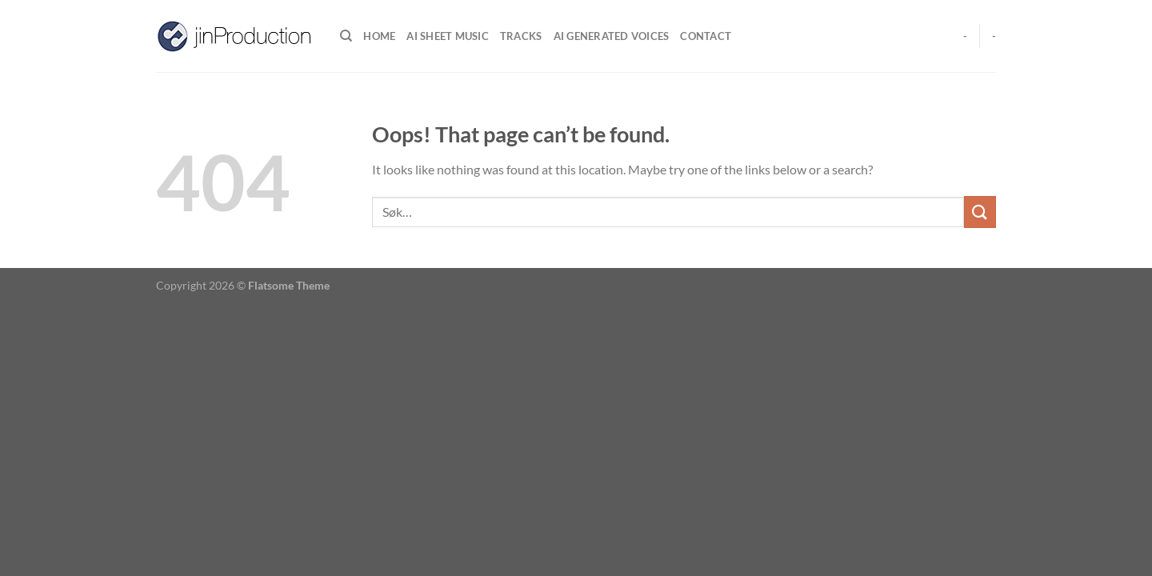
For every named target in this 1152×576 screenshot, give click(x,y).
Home (379, 36)
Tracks (521, 36)
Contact (705, 36)
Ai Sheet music (447, 36)
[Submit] (980, 211)
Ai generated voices (612, 36)
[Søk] (346, 36)
